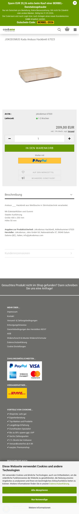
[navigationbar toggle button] (75, 30)
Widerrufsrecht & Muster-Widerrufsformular (26, 338)
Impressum (12, 312)
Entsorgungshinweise (16, 325)
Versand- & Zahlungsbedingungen (22, 320)
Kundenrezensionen (17, 253)
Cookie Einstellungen (16, 346)
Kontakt (10, 316)
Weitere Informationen (40, 507)
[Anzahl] (39, 138)
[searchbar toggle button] (59, 30)
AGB (9, 333)
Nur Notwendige (39, 499)
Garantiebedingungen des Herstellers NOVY (26, 329)
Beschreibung (13, 194)
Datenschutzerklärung (59, 483)
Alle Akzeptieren (39, 490)
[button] (9, 138)
